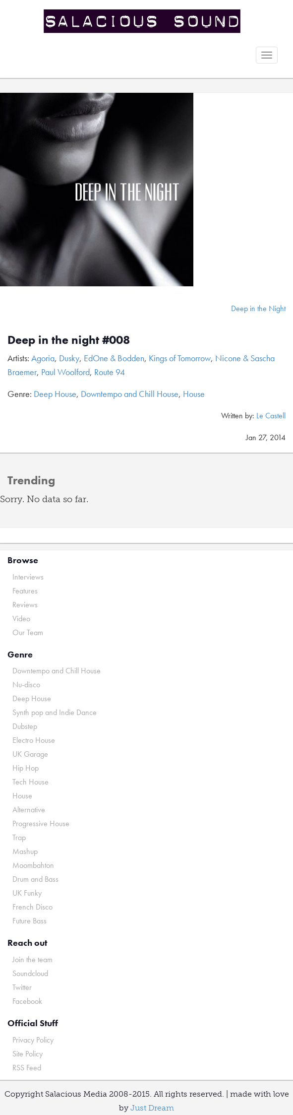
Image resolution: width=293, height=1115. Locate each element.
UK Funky (27, 893)
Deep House (55, 393)
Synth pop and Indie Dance (54, 712)
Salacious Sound (142, 21)
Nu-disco (26, 684)
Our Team (27, 632)
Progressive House (40, 823)
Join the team (32, 959)
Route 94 (109, 372)
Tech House (30, 782)
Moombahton (33, 865)
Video (21, 618)
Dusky (69, 358)
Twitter (22, 987)
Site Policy (27, 1054)
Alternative (28, 809)
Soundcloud (30, 973)
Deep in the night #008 (68, 339)
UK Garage (30, 754)
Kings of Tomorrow (180, 358)
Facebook (27, 1001)
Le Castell (271, 415)
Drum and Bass (35, 879)
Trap (19, 837)
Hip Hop (25, 768)
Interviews (28, 577)
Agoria (43, 358)
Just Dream (152, 1108)
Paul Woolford (65, 372)
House (194, 393)
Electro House (33, 740)
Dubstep (24, 726)
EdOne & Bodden (114, 358)
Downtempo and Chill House (129, 393)
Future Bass (29, 921)
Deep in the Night (258, 308)
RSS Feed (26, 1067)
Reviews (25, 604)
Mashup (25, 851)
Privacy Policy (33, 1040)
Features (25, 591)
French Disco (32, 907)
